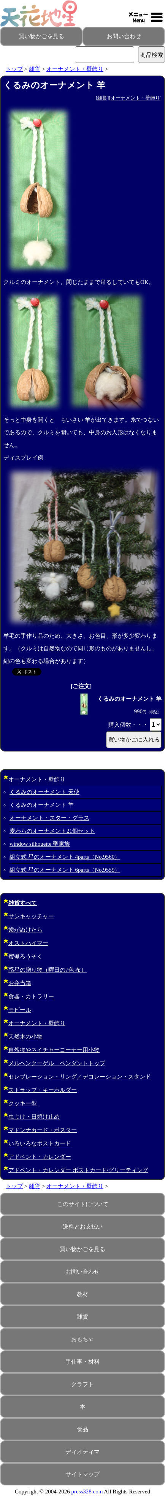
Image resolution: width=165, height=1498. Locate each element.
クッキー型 (22, 1103)
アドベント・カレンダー (39, 1157)
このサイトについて (82, 1204)
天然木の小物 (25, 1037)
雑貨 (34, 69)
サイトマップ (82, 1474)
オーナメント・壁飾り (74, 69)
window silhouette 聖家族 (40, 844)
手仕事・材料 (82, 1362)
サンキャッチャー (31, 916)
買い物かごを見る (41, 36)
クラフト (82, 1384)
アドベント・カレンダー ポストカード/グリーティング (78, 1170)
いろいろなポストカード (39, 1143)
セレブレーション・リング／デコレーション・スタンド (79, 1077)
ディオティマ (82, 1452)
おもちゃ (82, 1339)
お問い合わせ (124, 36)
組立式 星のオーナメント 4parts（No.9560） (65, 857)
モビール (19, 1010)
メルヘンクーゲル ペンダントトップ (56, 1063)
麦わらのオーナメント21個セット (52, 831)
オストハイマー (28, 943)
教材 (82, 1294)
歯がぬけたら (25, 930)
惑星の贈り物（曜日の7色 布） (47, 970)
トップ (14, 69)
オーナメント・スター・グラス (49, 818)
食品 (82, 1429)
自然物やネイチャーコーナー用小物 (54, 1050)
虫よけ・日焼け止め (34, 1117)
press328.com (87, 1491)
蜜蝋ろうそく (25, 956)
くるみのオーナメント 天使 (44, 792)
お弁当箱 (19, 983)
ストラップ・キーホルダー (42, 1090)
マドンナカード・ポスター (42, 1130)
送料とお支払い (83, 1227)
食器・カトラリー (31, 996)
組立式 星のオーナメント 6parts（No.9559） (65, 870)
